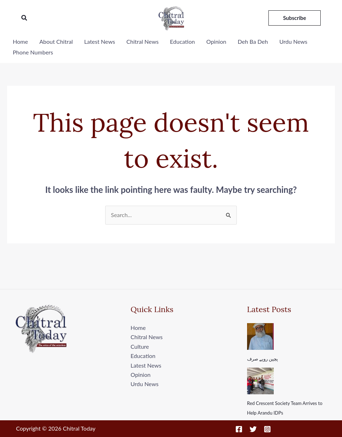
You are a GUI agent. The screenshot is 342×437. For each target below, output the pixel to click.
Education (182, 41)
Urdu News (293, 41)
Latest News (99, 41)
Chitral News (143, 41)
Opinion (216, 41)
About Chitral (56, 41)
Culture (139, 346)
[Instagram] (267, 429)
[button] (24, 18)
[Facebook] (238, 429)
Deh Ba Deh (252, 41)
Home (20, 41)
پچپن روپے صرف (262, 359)
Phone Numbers (33, 52)
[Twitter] (253, 429)
